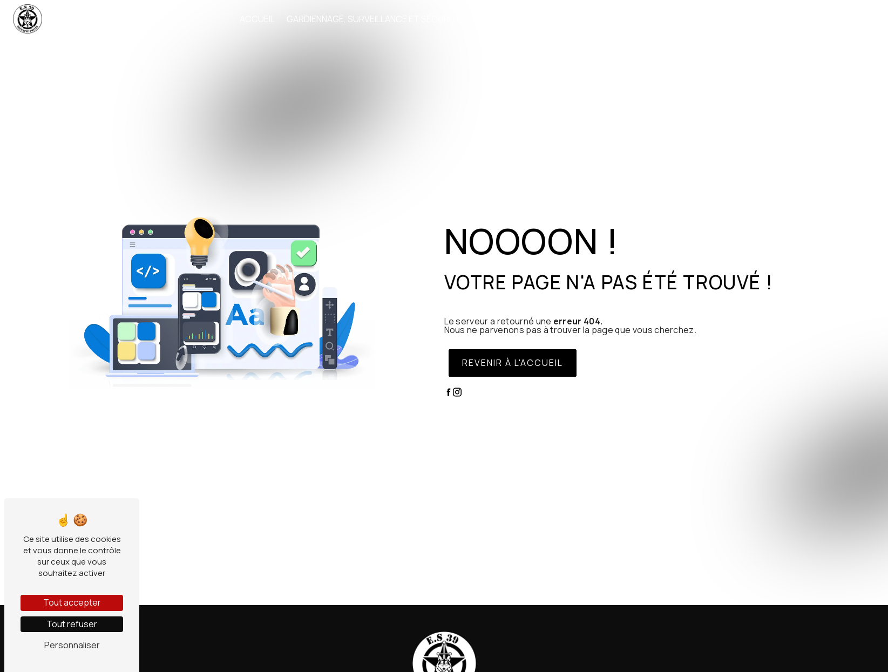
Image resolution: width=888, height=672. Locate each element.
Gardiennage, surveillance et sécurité (374, 19)
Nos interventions (744, 19)
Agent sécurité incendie (527, 19)
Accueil (257, 19)
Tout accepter (72, 602)
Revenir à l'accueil (512, 363)
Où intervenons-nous (642, 19)
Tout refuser (71, 624)
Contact (818, 19)
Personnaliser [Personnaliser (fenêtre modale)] (72, 645)
